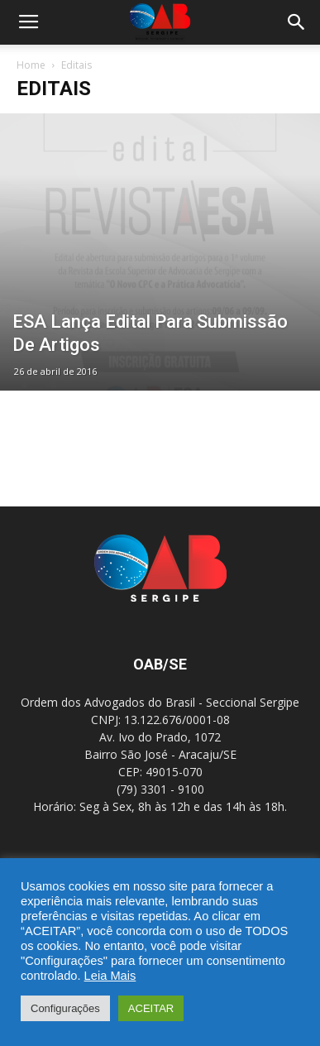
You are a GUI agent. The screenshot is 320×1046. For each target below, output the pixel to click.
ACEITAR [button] (151, 1008)
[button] (297, 22)
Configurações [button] (65, 1008)
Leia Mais (110, 975)
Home (31, 65)
